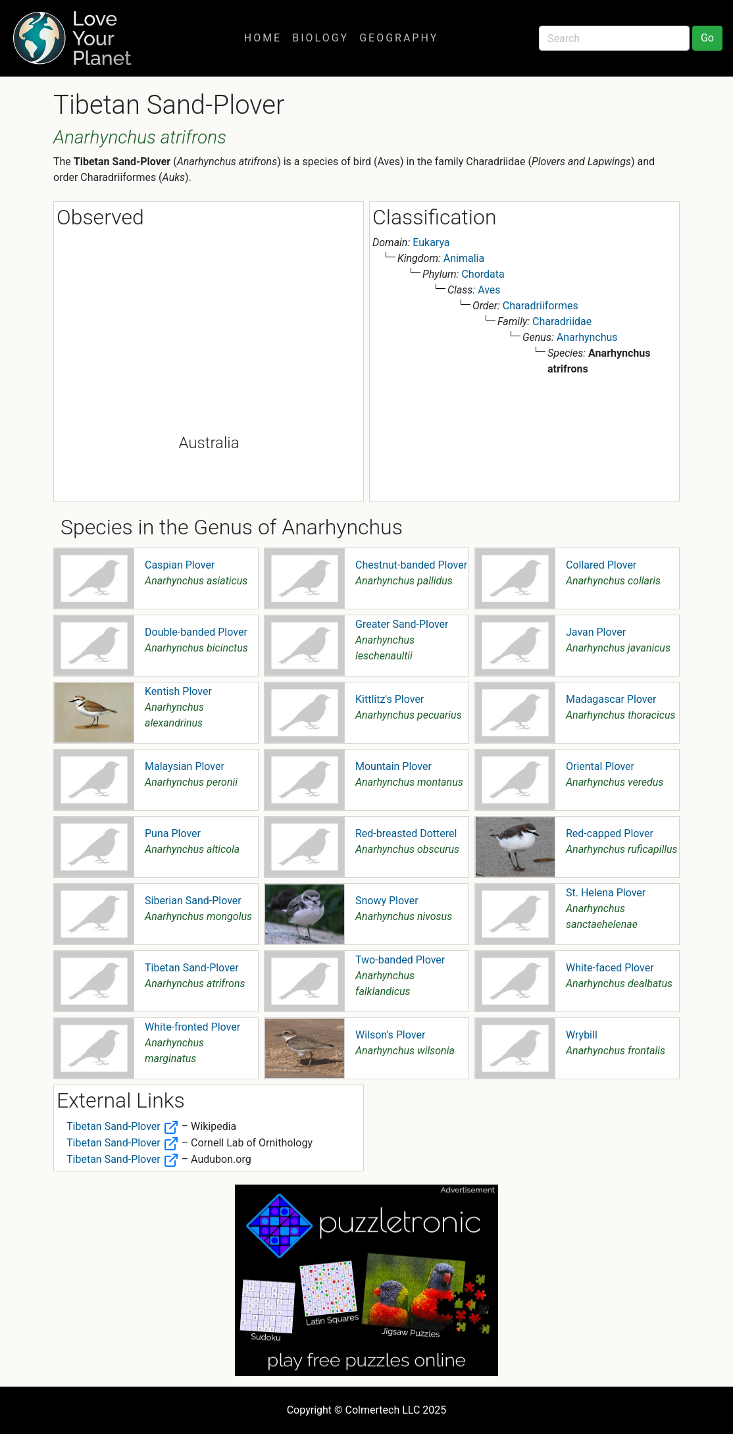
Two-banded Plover (400, 960)
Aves (489, 290)
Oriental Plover (600, 766)
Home (263, 38)
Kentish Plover (178, 691)
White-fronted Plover (192, 1027)
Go (707, 38)
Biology (320, 38)
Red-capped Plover (609, 833)
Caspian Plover (180, 565)
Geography (398, 38)
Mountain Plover (393, 766)
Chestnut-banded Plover (411, 565)
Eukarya (431, 242)
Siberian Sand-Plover (193, 900)
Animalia (463, 258)
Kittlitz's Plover (389, 699)
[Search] (614, 38)
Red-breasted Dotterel (406, 833)
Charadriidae (562, 321)
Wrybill (581, 1035)
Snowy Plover (386, 900)
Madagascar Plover (611, 699)
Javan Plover (596, 632)
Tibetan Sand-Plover (192, 967)
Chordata (482, 274)
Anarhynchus (587, 337)
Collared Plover (601, 565)
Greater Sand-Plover (402, 624)
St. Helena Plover (605, 892)
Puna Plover (173, 833)
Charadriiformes (540, 305)
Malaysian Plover (184, 766)
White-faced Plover (610, 967)
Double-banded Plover (196, 632)
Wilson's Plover (390, 1035)
